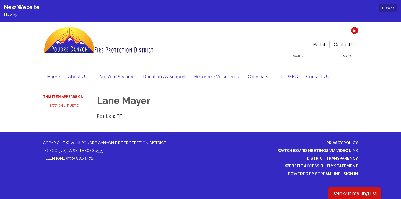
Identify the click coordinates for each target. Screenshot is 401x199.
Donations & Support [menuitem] (164, 76)
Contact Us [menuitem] (317, 76)
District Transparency (332, 158)
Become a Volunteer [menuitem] (215, 76)
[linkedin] (354, 32)
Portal (319, 44)
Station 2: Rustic (64, 106)
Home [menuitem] (53, 76)
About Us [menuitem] (77, 76)
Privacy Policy (342, 143)
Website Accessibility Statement (321, 166)
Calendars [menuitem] (258, 76)
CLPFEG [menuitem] (289, 76)
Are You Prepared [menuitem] (117, 76)
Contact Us (345, 44)
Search (348, 55)
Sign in (350, 174)
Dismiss (388, 8)
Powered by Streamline (314, 174)
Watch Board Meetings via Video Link (318, 150)
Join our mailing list (355, 193)
